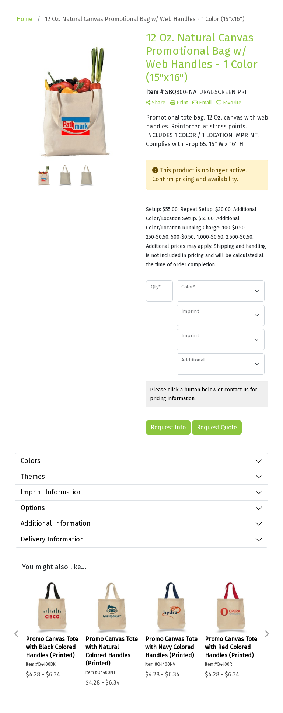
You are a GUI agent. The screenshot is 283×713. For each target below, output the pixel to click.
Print (179, 103)
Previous (16, 634)
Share (155, 103)
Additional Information (56, 523)
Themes (33, 477)
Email (202, 103)
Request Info (168, 427)
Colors (31, 461)
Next (266, 634)
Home (24, 19)
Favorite (228, 103)
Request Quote (217, 427)
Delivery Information (52, 539)
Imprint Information (51, 492)
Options (33, 508)
